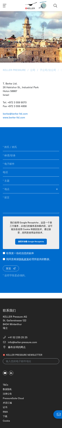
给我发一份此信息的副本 (20, 253)
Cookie (6, 420)
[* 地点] (31, 189)
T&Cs (5, 384)
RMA (5, 411)
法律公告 (7, 393)
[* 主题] (31, 181)
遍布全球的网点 (14, 347)
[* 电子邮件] (31, 164)
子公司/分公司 (48, 70)
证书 (5, 407)
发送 (11, 268)
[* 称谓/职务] (31, 155)
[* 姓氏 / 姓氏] (31, 147)
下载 (5, 416)
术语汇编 (7, 402)
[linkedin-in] (11, 373)
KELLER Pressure (14, 70)
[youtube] (5, 373)
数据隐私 (7, 389)
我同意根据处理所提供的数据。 (29, 259)
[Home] (31, 5)
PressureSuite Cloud (13, 398)
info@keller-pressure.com (20, 342)
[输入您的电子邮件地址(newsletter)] (31, 361)
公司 (33, 70)
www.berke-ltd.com (14, 117)
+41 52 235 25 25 (15, 337)
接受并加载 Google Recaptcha (31, 242)
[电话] (31, 172)
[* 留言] (31, 203)
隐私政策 (24, 259)
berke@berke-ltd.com (15, 113)
